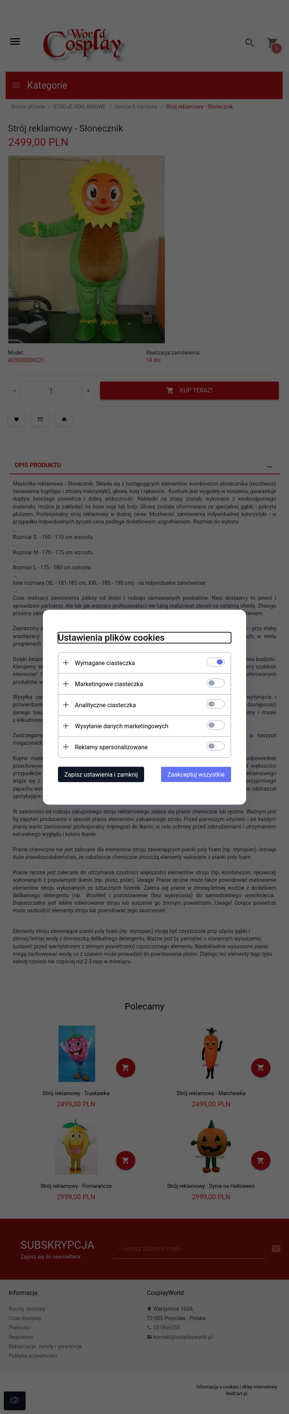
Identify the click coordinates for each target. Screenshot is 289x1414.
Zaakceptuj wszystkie (196, 774)
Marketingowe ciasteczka (109, 683)
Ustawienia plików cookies (111, 637)
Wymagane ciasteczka (105, 662)
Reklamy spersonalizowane (111, 746)
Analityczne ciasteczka (105, 704)
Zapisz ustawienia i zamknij (101, 774)
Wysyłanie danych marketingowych (121, 725)
